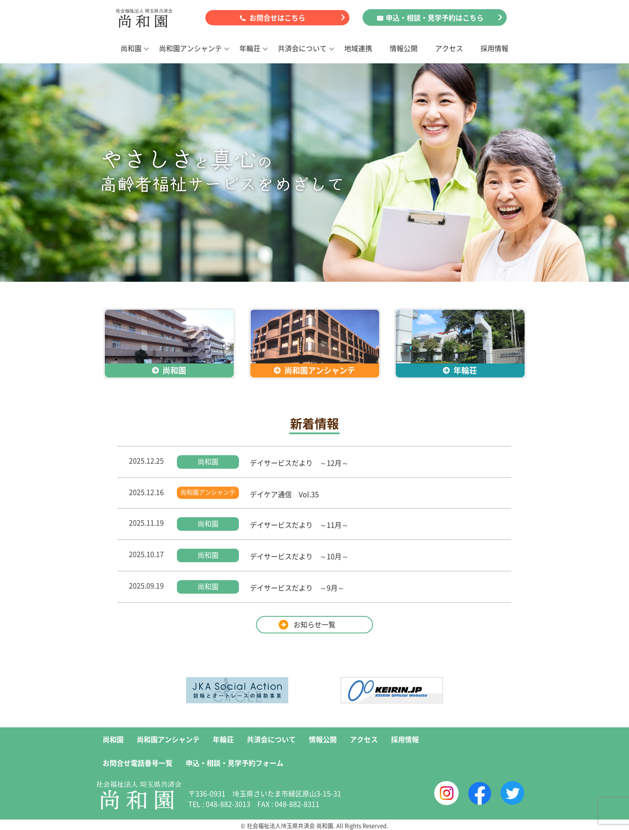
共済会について (302, 48)
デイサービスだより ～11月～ (299, 524)
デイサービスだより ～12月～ (299, 462)
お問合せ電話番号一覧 (138, 762)
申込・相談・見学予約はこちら (435, 17)
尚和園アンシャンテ (190, 48)
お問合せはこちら (277, 17)
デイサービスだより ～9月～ (297, 587)
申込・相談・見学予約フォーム (234, 762)
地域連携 (358, 48)
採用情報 (494, 48)
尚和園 (131, 48)
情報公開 (404, 48)
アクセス (449, 48)
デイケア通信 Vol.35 (284, 494)
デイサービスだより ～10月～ (299, 556)
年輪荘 (249, 48)
